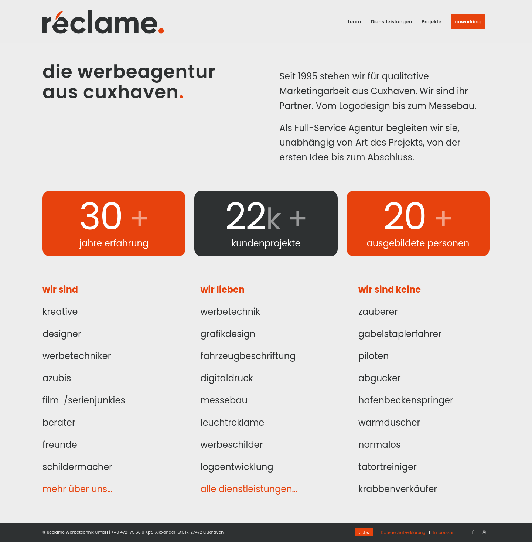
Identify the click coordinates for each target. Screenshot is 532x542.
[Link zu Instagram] (484, 532)
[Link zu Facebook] (472, 532)
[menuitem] (354, 21)
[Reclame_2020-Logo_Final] (103, 21)
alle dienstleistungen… (249, 489)
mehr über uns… (77, 489)
